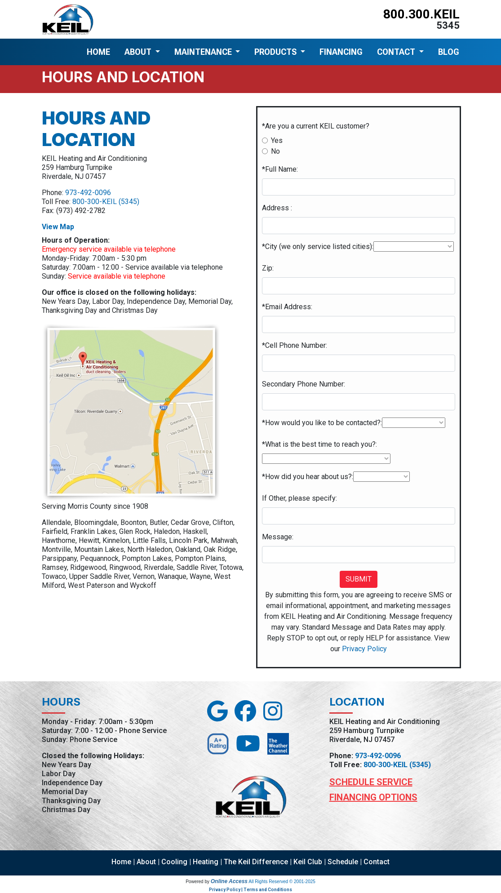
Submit (359, 579)
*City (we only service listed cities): (317, 246)
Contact (377, 861)
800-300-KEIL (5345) (105, 201)
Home (121, 861)
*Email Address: (287, 306)
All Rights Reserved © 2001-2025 (281, 881)
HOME (98, 52)
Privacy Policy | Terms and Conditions (250, 889)
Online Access (229, 881)
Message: (277, 537)
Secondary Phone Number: (303, 384)
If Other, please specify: (299, 498)
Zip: (268, 268)
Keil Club (307, 861)
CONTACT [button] (397, 52)
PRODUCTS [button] (276, 52)
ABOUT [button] (138, 52)
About (146, 861)
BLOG (448, 52)
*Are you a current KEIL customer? (315, 126)
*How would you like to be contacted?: (322, 422)
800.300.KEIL (421, 14)
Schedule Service (370, 782)
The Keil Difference (256, 861)
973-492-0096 (88, 192)
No (275, 151)
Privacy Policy (364, 648)
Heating (205, 861)
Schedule (343, 861)
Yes (277, 140)
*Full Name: (280, 169)
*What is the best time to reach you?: (319, 444)
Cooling (174, 861)
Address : (277, 208)
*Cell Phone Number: (294, 345)
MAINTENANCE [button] (204, 52)
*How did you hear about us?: (307, 476)
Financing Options (373, 797)
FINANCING (341, 52)
